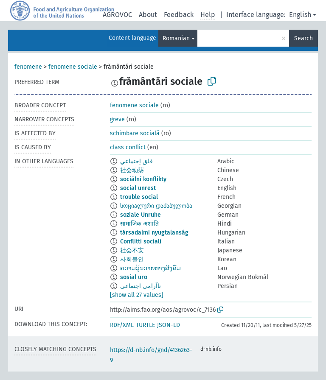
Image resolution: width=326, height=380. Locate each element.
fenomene (28, 66)
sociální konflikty (143, 179)
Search (303, 38)
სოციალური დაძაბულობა (156, 206)
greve (117, 119)
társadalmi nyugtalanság (154, 232)
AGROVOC (117, 15)
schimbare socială (135, 133)
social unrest (138, 188)
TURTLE (145, 325)
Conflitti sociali (140, 241)
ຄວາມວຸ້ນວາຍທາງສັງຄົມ (150, 268)
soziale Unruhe (140, 214)
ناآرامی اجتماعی (140, 286)
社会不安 (132, 250)
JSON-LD (168, 325)
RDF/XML (122, 325)
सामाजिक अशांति (139, 223)
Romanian (176, 38)
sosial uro (133, 277)
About (148, 15)
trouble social (139, 197)
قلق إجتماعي (136, 161)
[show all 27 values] (136, 295)
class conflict (128, 147)
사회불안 (132, 259)
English (300, 15)
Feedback (179, 15)
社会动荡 (132, 170)
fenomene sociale (72, 66)
